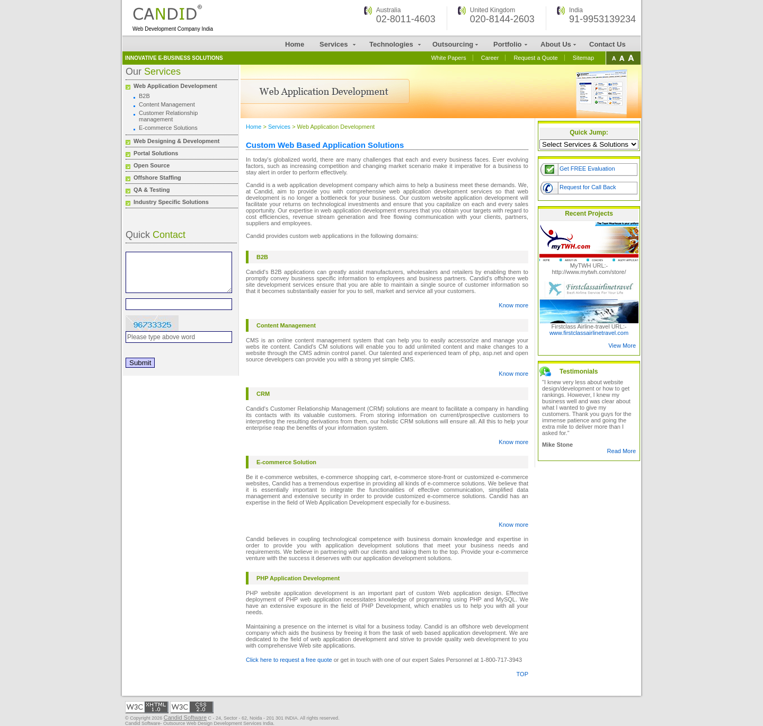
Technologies (391, 44)
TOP (522, 674)
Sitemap (583, 58)
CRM (263, 394)
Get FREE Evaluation (587, 168)
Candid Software (185, 717)
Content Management (167, 104)
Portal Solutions (156, 153)
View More (622, 345)
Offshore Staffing (157, 177)
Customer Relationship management (168, 116)
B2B (144, 96)
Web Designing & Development (176, 141)
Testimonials (579, 371)
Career (490, 58)
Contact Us (607, 44)
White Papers (448, 58)
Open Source (152, 165)
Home (294, 44)
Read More (621, 451)
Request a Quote (535, 58)
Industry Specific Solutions (171, 202)
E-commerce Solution (286, 462)
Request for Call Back (588, 187)
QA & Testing (152, 190)
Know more (513, 305)
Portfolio (507, 44)
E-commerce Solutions (168, 128)
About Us (555, 44)
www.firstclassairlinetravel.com (588, 333)
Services (334, 44)
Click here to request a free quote (289, 660)
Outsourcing (452, 44)
